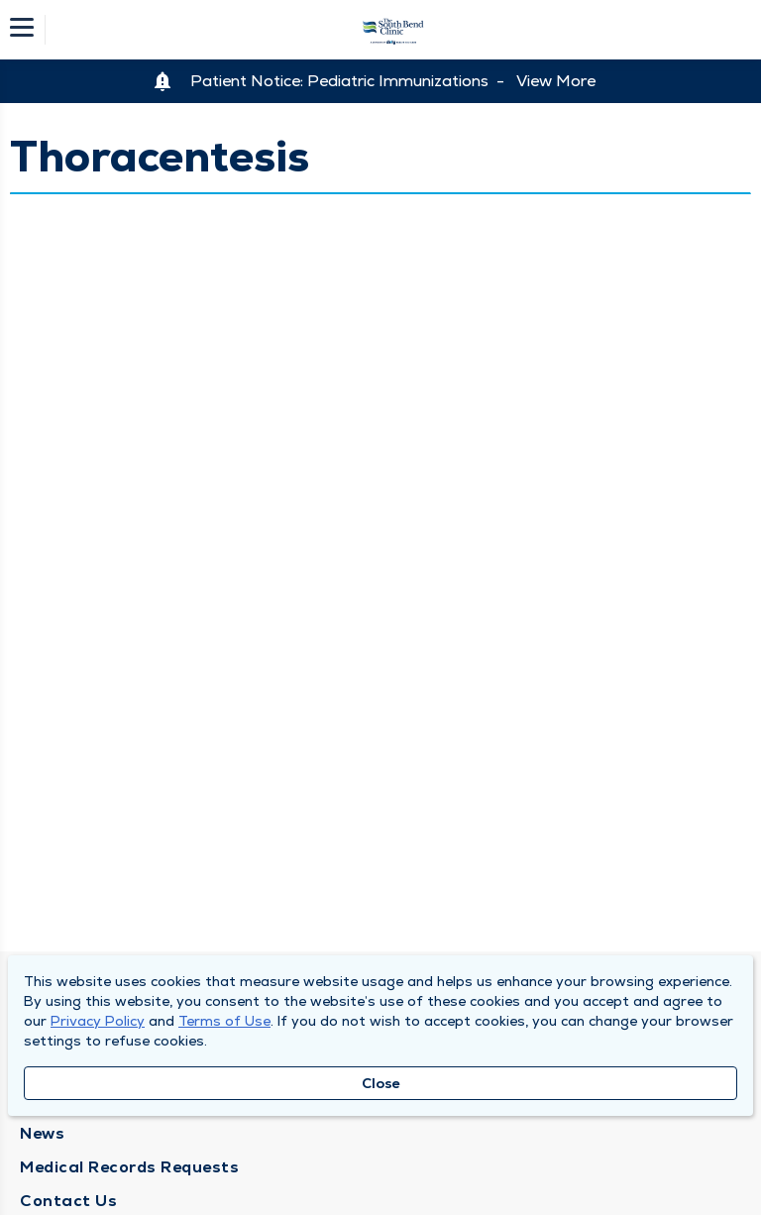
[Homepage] (393, 30)
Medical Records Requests (129, 1167)
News (42, 1133)
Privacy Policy (98, 1021)
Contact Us (68, 1200)
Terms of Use (224, 1021)
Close (381, 1083)
